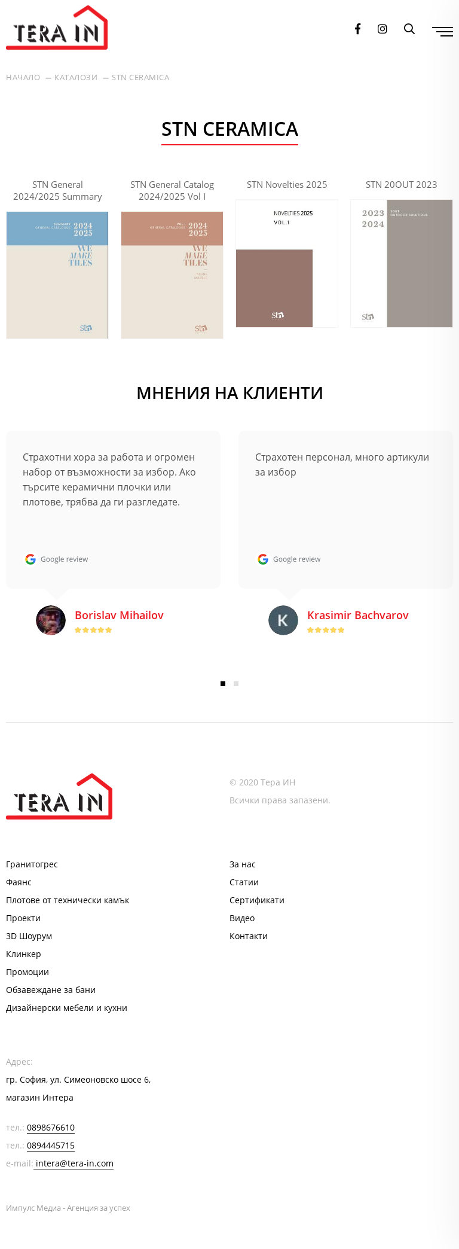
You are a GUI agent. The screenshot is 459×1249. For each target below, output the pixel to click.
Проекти (23, 918)
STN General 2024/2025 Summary (57, 190)
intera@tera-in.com (75, 1163)
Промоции (27, 971)
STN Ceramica (140, 77)
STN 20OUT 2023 (401, 184)
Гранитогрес (32, 864)
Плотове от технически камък (67, 900)
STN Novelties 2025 (287, 184)
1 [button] (223, 683)
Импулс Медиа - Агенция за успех (68, 1207)
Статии (244, 882)
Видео (242, 918)
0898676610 (51, 1127)
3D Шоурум (29, 936)
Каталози (75, 77)
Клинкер (23, 953)
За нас (243, 864)
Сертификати (257, 900)
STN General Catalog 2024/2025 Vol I (172, 190)
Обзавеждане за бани (51, 989)
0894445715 (51, 1145)
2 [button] (236, 683)
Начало (23, 77)
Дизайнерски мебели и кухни (66, 1007)
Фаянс (19, 882)
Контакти (249, 936)
